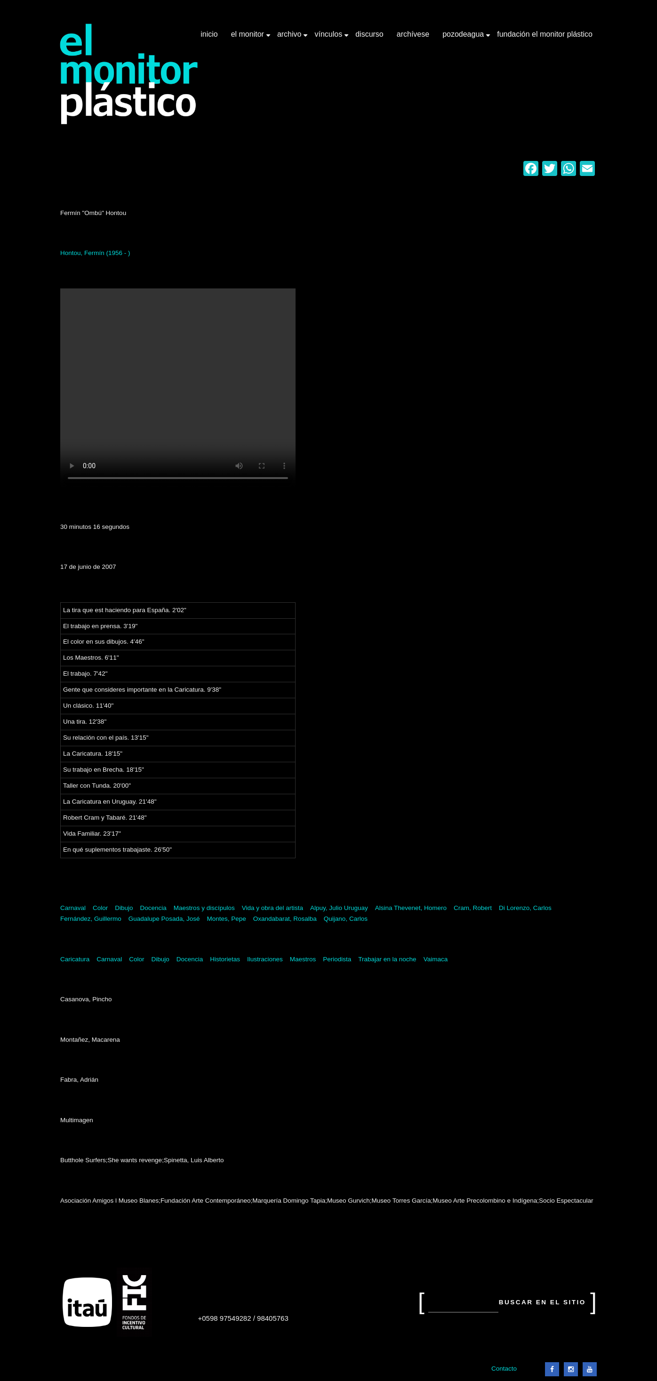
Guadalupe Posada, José (164, 918)
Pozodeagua (464, 37)
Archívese (413, 34)
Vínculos (329, 37)
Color (100, 907)
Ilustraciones (265, 959)
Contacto (504, 1368)
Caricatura (74, 959)
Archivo (290, 37)
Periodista (337, 959)
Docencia (153, 907)
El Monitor (248, 37)
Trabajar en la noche (387, 959)
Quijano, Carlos (346, 918)
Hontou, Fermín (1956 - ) (95, 252)
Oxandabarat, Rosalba (285, 918)
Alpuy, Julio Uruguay (339, 907)
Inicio (208, 34)
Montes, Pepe (226, 918)
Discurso (369, 34)
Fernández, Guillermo (90, 918)
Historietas (225, 959)
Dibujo (124, 907)
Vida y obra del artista (272, 907)
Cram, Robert (473, 907)
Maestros (303, 959)
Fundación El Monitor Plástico (545, 34)
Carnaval (73, 907)
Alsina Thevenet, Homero (411, 907)
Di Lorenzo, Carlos (525, 907)
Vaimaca (436, 959)
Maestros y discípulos (204, 907)
